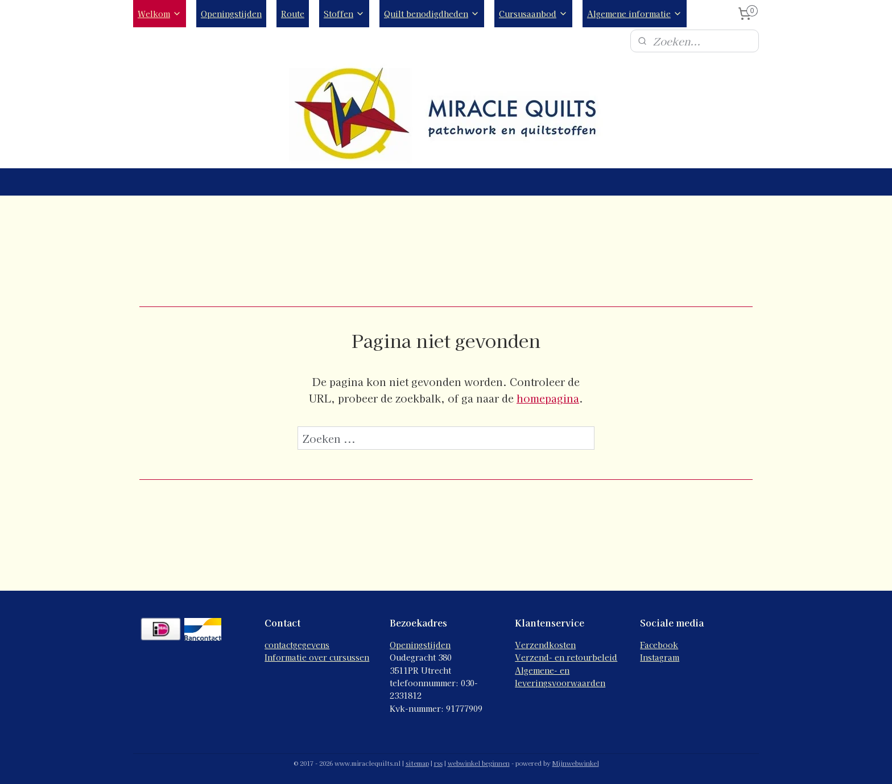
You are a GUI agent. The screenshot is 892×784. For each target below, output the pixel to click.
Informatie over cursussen (317, 657)
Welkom (159, 13)
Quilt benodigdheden (432, 13)
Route (292, 13)
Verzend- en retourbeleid (566, 657)
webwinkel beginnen (479, 763)
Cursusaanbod (533, 13)
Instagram (659, 657)
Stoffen (344, 13)
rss (438, 763)
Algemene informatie (634, 13)
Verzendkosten (545, 644)
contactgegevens (297, 644)
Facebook (659, 644)
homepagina (548, 398)
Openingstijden (231, 13)
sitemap (417, 763)
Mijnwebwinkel (575, 763)
